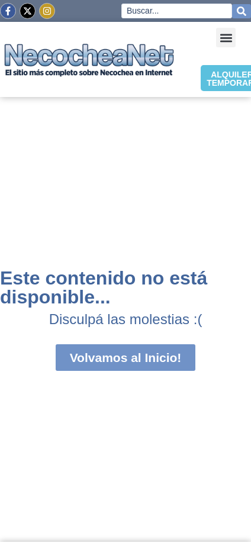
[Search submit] (241, 11)
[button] (226, 37)
